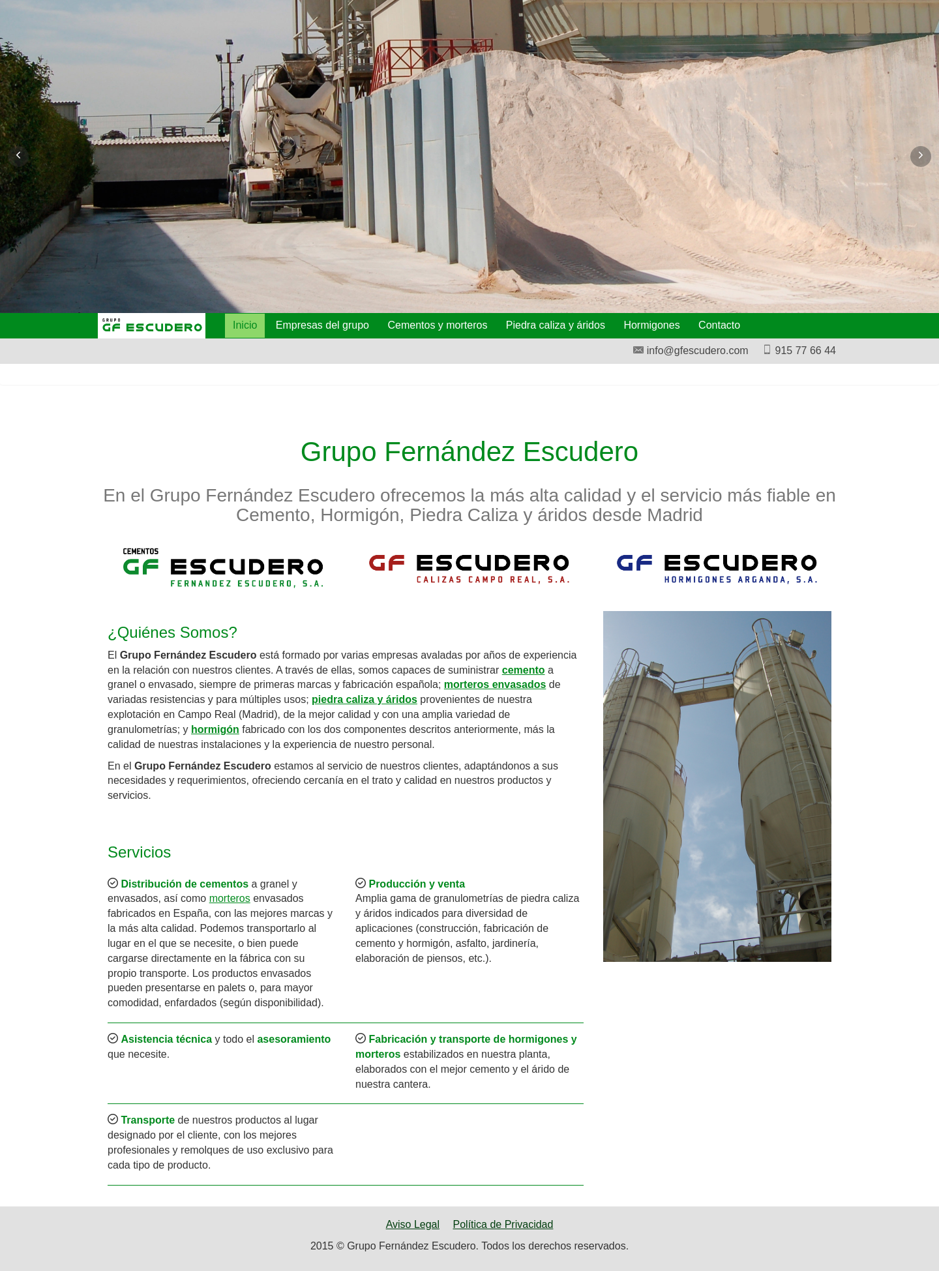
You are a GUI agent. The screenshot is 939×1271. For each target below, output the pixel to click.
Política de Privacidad (503, 1224)
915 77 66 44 (799, 350)
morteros (229, 898)
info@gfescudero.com (690, 350)
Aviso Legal (413, 1224)
